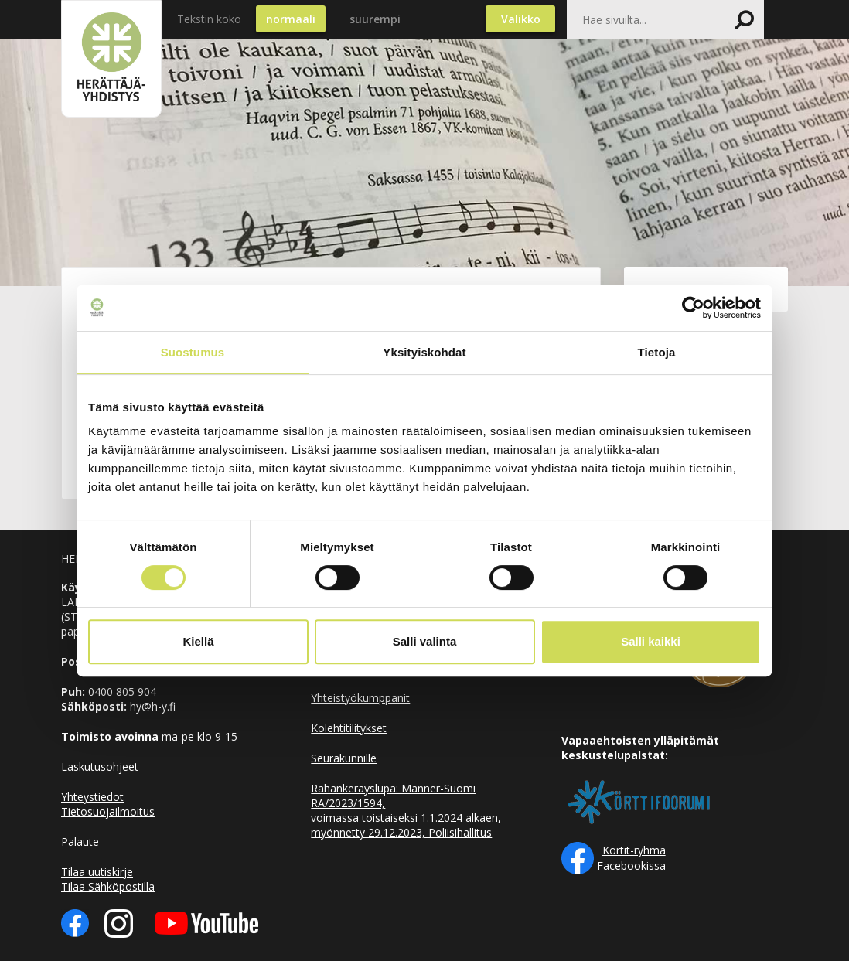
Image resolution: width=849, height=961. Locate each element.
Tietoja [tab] (657, 352)
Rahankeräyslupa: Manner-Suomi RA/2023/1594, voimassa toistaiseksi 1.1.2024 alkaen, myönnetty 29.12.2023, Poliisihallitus (406, 810)
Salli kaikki (650, 641)
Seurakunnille (344, 758)
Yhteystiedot (92, 796)
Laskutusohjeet (99, 766)
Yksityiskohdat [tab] (424, 352)
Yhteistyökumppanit (360, 697)
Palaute (80, 841)
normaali (290, 19)
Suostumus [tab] (193, 352)
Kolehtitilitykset (349, 728)
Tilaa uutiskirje (97, 871)
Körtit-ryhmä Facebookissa (631, 858)
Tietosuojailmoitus (108, 811)
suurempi (375, 19)
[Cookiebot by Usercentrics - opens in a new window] (693, 307)
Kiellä (197, 641)
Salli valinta (425, 641)
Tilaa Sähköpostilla (108, 886)
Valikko (520, 19)
